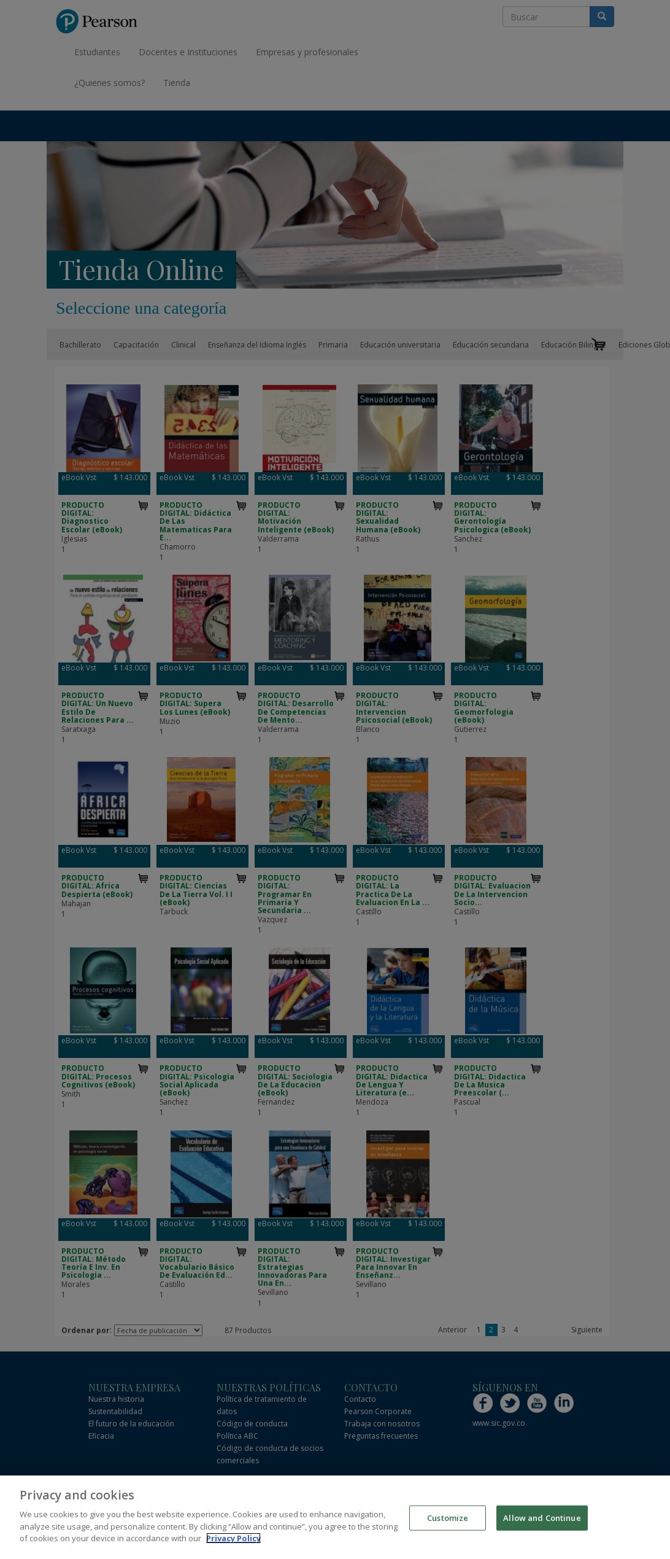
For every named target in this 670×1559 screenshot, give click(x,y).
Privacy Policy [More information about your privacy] (233, 1547)
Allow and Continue (541, 1527)
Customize (447, 1527)
